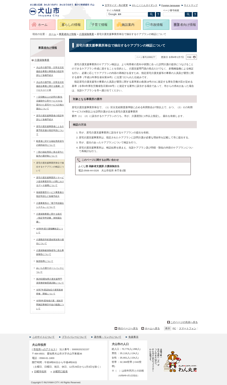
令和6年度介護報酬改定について (49, 230)
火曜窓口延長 (60, 371)
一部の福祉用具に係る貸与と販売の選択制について (50, 154)
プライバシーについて (74, 337)
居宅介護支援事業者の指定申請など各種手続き (50, 117)
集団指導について (44, 261)
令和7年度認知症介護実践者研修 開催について (49, 292)
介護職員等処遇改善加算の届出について (50, 241)
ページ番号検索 (171, 10)
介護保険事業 (86, 34)
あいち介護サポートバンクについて (50, 270)
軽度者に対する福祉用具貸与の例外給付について (50, 143)
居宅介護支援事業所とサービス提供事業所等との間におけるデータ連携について (50, 181)
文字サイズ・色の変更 (116, 5)
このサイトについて (43, 337)
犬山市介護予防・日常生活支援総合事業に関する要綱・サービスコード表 (50, 86)
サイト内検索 (113, 10)
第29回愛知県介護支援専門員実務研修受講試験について (50, 281)
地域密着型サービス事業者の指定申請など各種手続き (50, 194)
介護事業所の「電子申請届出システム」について (50, 205)
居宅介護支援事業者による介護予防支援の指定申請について (50, 130)
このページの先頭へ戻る (184, 322)
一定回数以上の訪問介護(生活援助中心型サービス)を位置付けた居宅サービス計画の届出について (50, 103)
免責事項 (133, 337)
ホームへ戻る (152, 328)
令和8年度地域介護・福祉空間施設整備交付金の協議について (50, 304)
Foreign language (170, 5)
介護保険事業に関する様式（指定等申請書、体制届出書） (49, 218)
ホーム (52, 34)
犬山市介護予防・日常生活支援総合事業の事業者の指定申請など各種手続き (50, 71)
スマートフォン (187, 328)
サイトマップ (191, 5)
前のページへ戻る (128, 328)
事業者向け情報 (67, 34)
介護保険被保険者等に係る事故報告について (50, 252)
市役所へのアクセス (44, 349)
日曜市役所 (40, 371)
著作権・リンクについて (107, 337)
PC (174, 328)
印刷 (189, 57)
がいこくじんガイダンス (144, 5)
